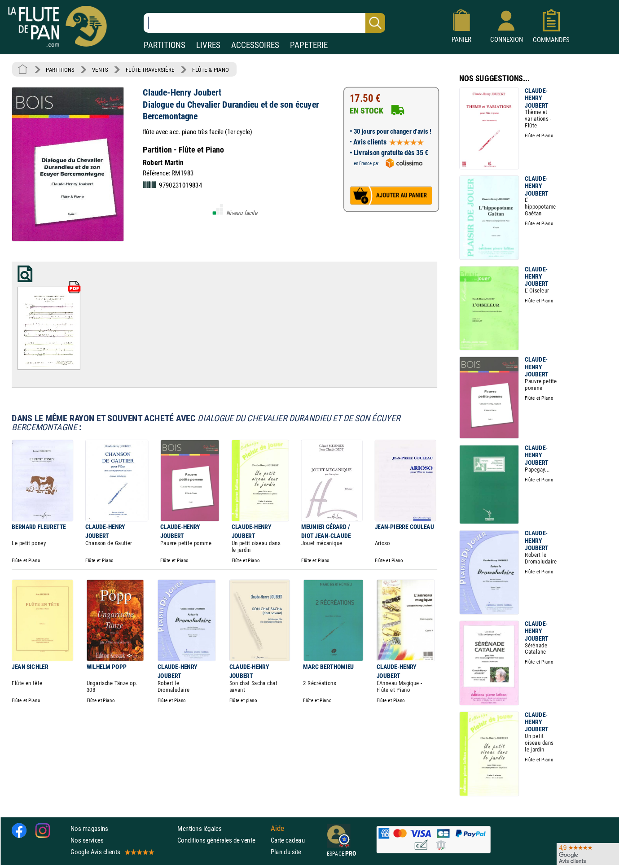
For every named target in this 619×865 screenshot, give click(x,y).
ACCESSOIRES (255, 45)
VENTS (100, 69)
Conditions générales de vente (222, 840)
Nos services (86, 840)
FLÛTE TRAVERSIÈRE (150, 69)
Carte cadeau (288, 840)
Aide (277, 828)
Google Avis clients (111, 852)
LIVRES (208, 45)
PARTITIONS (164, 45)
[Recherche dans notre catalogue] (264, 23)
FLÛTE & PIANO (210, 69)
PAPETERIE (309, 45)
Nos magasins (89, 828)
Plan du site (286, 852)
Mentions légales (199, 828)
